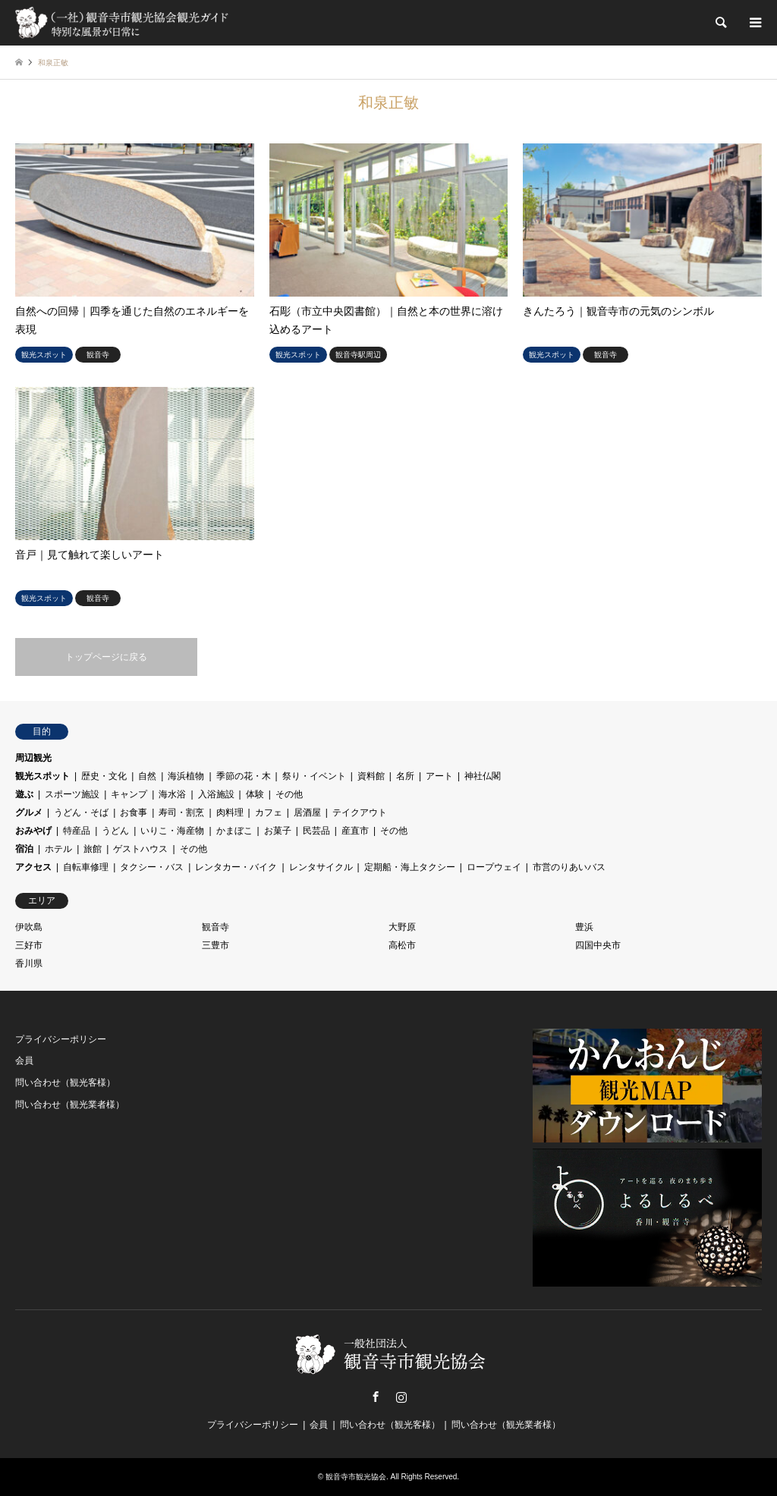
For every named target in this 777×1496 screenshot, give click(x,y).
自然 (147, 776)
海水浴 (172, 794)
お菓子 (277, 830)
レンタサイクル (321, 867)
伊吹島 (28, 927)
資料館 (371, 776)
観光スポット (42, 776)
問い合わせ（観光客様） (65, 1082)
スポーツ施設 (72, 794)
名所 (405, 776)
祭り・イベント (314, 776)
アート (439, 776)
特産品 (76, 830)
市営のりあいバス (569, 867)
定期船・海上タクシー (409, 867)
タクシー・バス (152, 867)
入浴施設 (216, 794)
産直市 (355, 830)
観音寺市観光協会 (356, 1476)
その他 (289, 794)
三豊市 (215, 945)
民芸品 (316, 830)
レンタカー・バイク (236, 867)
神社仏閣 (482, 776)
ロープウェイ (494, 867)
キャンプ (129, 794)
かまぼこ (234, 830)
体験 (255, 794)
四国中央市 (598, 945)
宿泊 (24, 849)
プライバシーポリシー (60, 1039)
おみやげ (33, 830)
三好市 (28, 945)
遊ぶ (24, 794)
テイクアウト (359, 812)
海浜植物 (186, 776)
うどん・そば (81, 812)
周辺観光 (33, 758)
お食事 (133, 812)
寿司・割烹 (181, 812)
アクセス (33, 867)
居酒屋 (307, 812)
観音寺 (215, 927)
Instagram (401, 1396)
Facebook (375, 1396)
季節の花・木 (243, 776)
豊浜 (584, 927)
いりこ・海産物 (172, 830)
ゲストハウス (140, 849)
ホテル (58, 849)
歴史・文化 (104, 776)
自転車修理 (86, 867)
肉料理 (230, 812)
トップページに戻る (106, 657)
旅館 (92, 849)
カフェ (268, 812)
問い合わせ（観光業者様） (69, 1104)
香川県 (28, 963)
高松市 (402, 945)
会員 (24, 1060)
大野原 (402, 927)
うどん (115, 830)
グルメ (28, 812)
